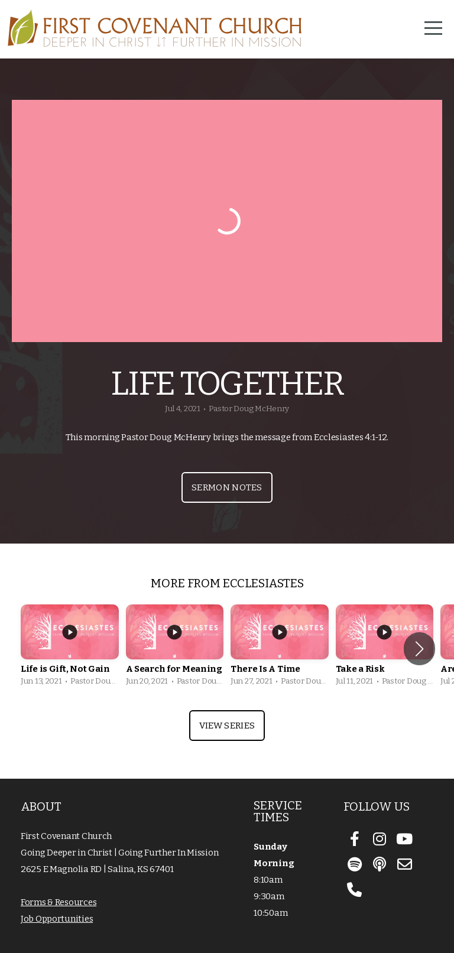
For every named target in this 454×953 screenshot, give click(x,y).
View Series (227, 725)
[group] (70, 648)
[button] (419, 649)
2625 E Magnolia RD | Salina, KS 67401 (97, 869)
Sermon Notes (227, 487)
